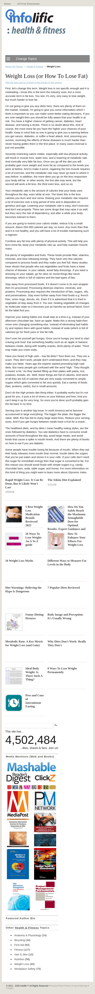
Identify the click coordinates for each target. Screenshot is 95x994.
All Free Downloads (28, 4)
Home (7, 4)
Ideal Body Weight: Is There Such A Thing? (33, 674)
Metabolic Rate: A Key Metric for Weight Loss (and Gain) (24, 643)
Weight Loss (21, 963)
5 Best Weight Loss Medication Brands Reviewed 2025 (34, 516)
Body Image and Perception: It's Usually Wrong (65, 616)
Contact (9, 988)
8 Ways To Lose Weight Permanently (62, 670)
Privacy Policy (56, 986)
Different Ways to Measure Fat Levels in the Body (67, 562)
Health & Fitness (35, 66)
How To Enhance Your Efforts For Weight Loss (76, 539)
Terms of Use (71, 986)
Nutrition (19, 959)
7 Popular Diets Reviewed (64, 587)
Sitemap (83, 986)
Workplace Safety (24, 968)
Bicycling (19, 940)
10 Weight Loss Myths (19, 560)
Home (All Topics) (14, 66)
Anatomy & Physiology (27, 935)
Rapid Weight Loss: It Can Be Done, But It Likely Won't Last (24, 483)
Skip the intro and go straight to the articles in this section (33, 82)
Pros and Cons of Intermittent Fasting (34, 701)
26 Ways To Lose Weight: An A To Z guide (33, 539)
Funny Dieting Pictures (34, 616)
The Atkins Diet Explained (64, 480)
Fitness (18, 949)
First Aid (19, 944)
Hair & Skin (21, 954)
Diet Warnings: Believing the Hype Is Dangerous (23, 589)
